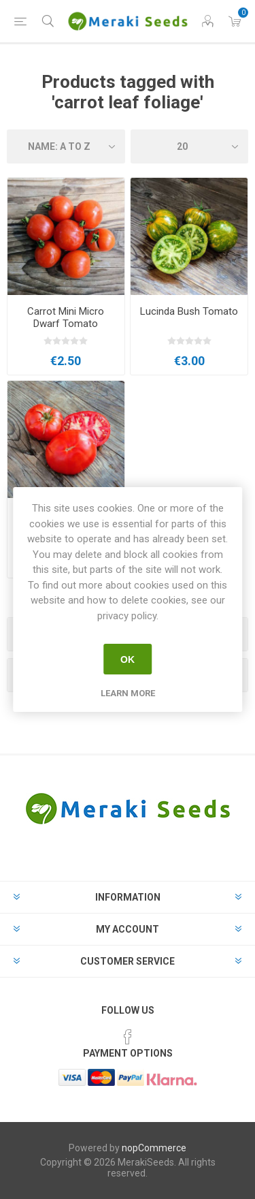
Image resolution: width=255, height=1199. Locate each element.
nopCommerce (154, 1147)
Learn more (128, 693)
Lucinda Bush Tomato (189, 311)
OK (127, 659)
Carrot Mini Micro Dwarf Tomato (65, 317)
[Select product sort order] (66, 146)
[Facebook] (128, 1037)
